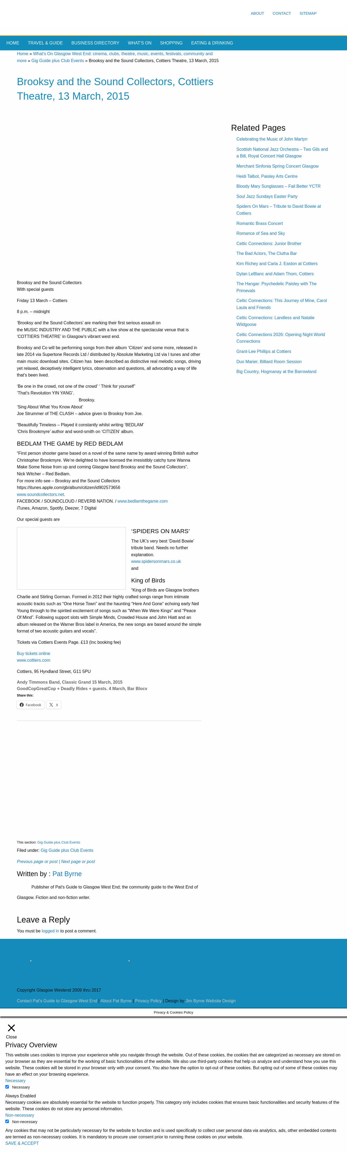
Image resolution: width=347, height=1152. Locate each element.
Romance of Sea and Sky (260, 233)
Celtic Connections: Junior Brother (268, 243)
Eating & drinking (212, 43)
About (257, 13)
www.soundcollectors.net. (41, 494)
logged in (50, 931)
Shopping (171, 43)
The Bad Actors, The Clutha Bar (266, 253)
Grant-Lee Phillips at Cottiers (263, 351)
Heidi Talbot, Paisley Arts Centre (266, 176)
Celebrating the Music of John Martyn (271, 139)
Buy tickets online (33, 653)
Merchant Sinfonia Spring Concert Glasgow (277, 166)
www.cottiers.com (33, 660)
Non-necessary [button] (19, 1115)
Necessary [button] (15, 1080)
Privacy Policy (148, 1001)
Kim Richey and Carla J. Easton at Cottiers (277, 263)
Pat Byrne (67, 874)
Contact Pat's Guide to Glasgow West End (57, 1001)
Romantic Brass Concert (259, 223)
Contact (282, 13)
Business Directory (95, 43)
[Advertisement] (109, 776)
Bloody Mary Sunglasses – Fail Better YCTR (278, 186)
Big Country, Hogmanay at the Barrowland (276, 371)
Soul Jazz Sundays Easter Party (267, 196)
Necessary (21, 1087)
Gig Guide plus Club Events (57, 60)
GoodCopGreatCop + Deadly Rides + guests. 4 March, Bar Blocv (82, 688)
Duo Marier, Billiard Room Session (269, 361)
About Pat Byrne (116, 1001)
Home (12, 43)
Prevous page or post (37, 861)
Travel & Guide (45, 43)
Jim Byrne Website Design (211, 1001)
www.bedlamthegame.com (143, 501)
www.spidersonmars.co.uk (156, 561)
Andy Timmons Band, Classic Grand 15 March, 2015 (70, 682)
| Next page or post (77, 861)
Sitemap (308, 13)
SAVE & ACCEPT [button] (22, 1143)
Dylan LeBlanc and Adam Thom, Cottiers (275, 274)
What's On (140, 43)
